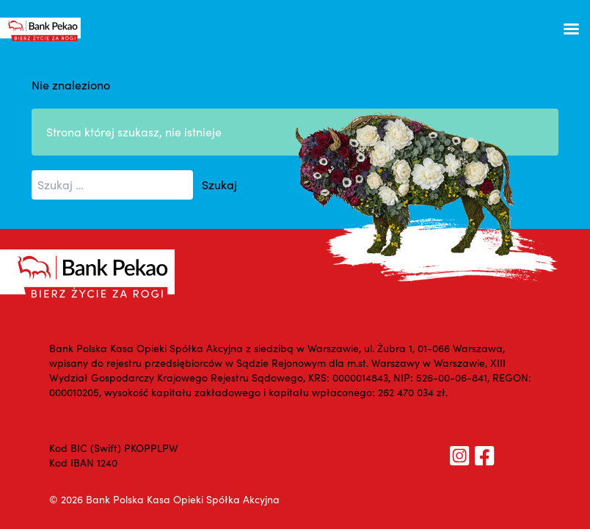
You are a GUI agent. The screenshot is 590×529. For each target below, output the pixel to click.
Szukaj (219, 184)
